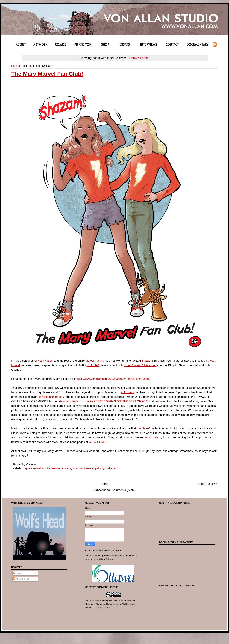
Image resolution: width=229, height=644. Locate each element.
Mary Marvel (45, 360)
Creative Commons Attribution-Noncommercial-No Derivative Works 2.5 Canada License (111, 604)
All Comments (21, 579)
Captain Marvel (32, 468)
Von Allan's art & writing (96, 601)
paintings (100, 468)
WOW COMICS (98, 442)
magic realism (152, 437)
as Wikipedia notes (50, 396)
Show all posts (139, 58)
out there (143, 428)
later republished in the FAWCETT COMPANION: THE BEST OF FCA (103, 401)
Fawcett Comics (61, 468)
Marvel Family (94, 360)
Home (15, 65)
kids (75, 468)
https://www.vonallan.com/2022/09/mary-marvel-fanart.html (112, 378)
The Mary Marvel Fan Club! (47, 74)
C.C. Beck (127, 392)
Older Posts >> (207, 484)
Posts (17, 573)
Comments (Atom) (123, 490)
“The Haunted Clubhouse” (140, 365)
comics (46, 468)
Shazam (147, 360)
